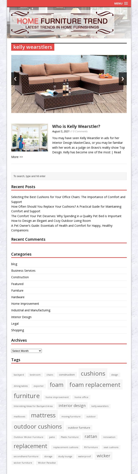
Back (15, 78)
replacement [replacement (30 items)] (30, 446)
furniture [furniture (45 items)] (27, 396)
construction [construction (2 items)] (67, 374)
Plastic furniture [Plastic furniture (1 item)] (70, 437)
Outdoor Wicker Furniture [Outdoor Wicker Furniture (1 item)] (28, 437)
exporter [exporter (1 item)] (39, 386)
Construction (20, 277)
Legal (15, 324)
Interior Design (21, 317)
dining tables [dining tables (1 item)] (21, 386)
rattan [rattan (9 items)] (91, 436)
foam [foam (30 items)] (56, 385)
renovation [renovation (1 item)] (109, 437)
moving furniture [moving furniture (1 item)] (71, 416)
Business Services (23, 270)
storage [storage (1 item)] (48, 456)
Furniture (17, 290)
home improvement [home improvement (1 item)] (57, 397)
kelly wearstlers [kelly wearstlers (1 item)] (100, 406)
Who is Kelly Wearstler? (76, 126)
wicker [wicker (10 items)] (103, 456)
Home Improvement (25, 304)
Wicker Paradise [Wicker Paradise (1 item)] (47, 462)
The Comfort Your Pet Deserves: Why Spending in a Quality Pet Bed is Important (66, 216)
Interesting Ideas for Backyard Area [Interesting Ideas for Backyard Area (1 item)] (33, 406)
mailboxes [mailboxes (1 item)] (19, 416)
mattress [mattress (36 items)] (43, 415)
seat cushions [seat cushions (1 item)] (111, 447)
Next (123, 78)
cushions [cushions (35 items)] (93, 373)
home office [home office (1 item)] (81, 397)
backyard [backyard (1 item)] (19, 374)
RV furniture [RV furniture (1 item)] (91, 447)
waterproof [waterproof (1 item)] (84, 456)
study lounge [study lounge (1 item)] (65, 456)
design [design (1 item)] (114, 374)
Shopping (17, 330)
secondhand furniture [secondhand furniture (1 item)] (26, 456)
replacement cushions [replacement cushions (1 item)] (65, 447)
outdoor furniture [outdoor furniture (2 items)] (79, 427)
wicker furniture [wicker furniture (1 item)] (23, 462)
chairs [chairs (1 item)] (49, 374)
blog (14, 264)
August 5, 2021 (61, 131)
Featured (17, 284)
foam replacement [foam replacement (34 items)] (94, 384)
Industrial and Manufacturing (30, 310)
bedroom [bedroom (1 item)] (35, 374)
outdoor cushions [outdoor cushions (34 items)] (38, 426)
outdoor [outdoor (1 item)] (91, 416)
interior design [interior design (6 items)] (72, 405)
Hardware (18, 297)
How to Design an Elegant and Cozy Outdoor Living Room (51, 221)
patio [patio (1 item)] (52, 437)
